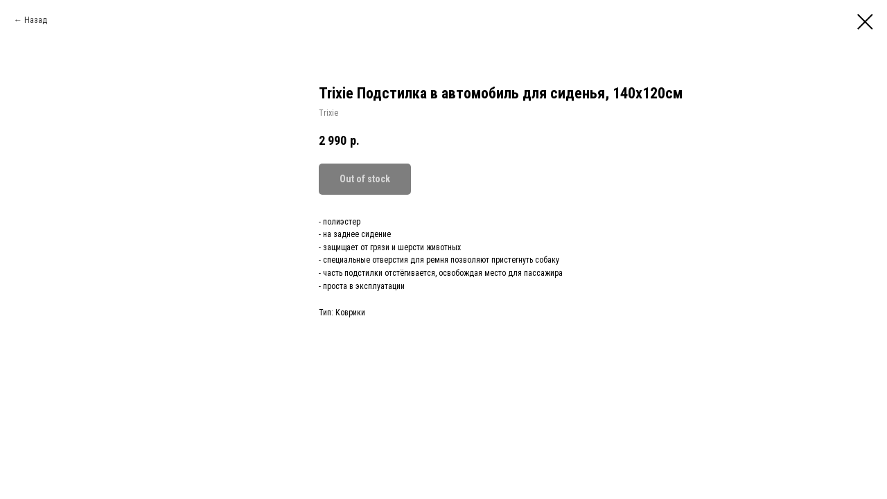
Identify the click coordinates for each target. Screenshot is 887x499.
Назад (35, 20)
